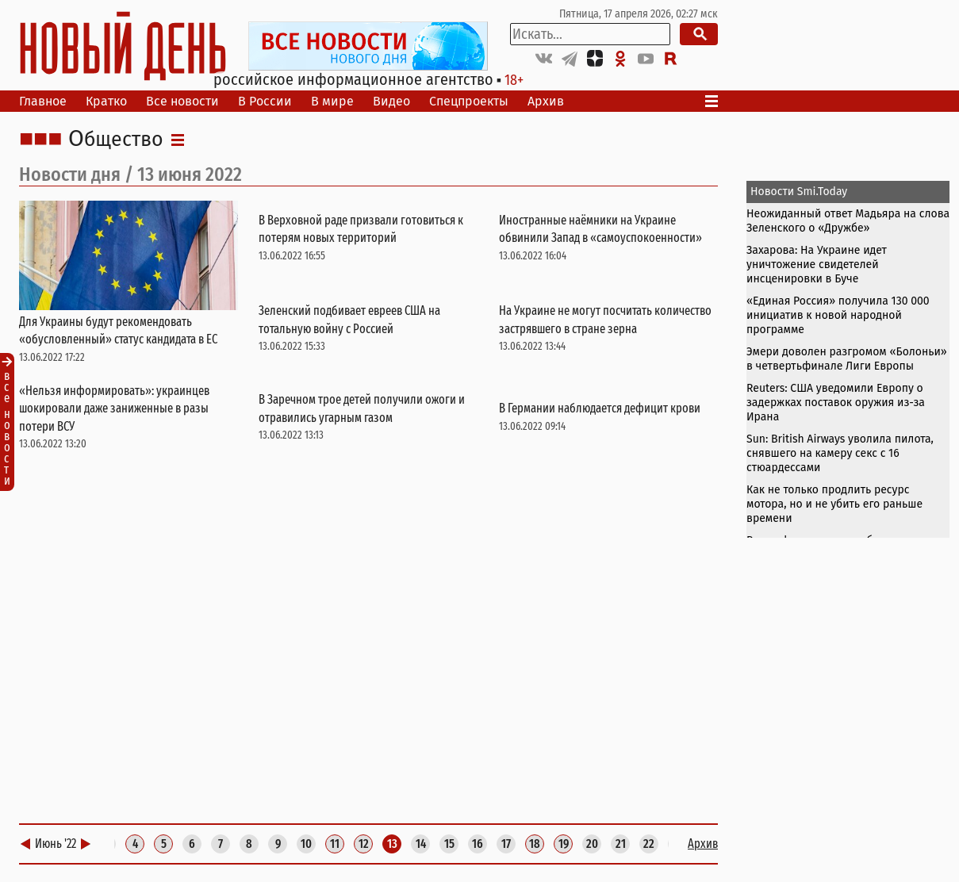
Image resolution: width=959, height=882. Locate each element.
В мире (332, 101)
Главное (43, 101)
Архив (545, 101)
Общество (115, 139)
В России (265, 101)
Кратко (106, 101)
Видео (391, 101)
